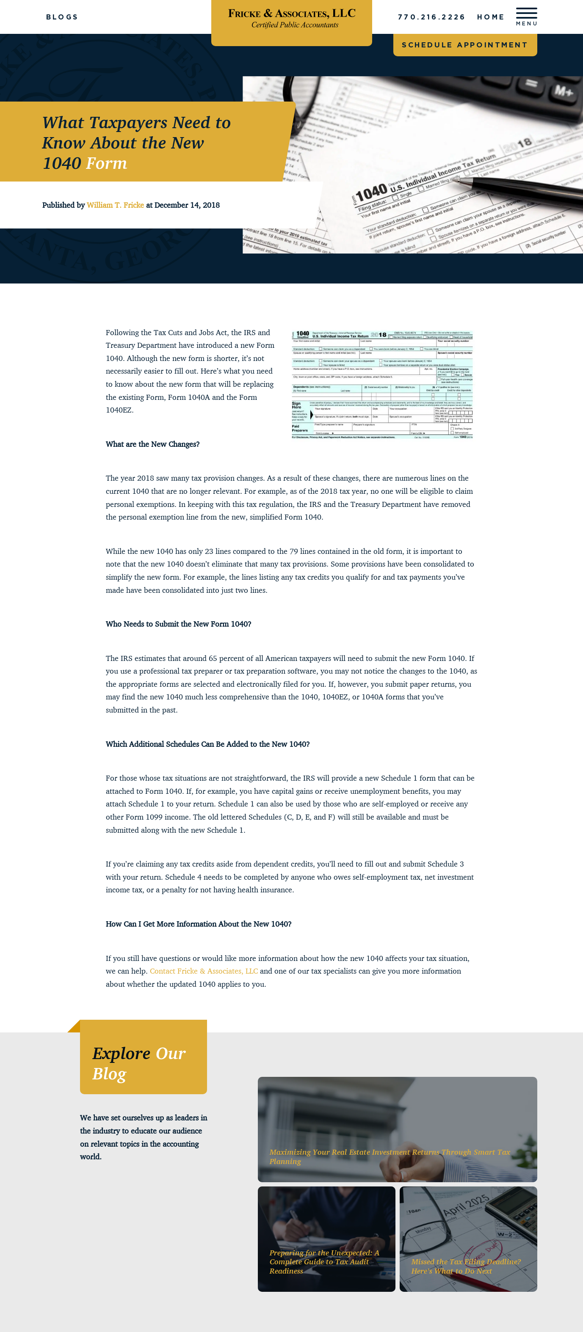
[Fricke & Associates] (291, 17)
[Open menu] (526, 17)
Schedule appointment (465, 45)
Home (491, 17)
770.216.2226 (432, 17)
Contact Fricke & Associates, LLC (204, 970)
